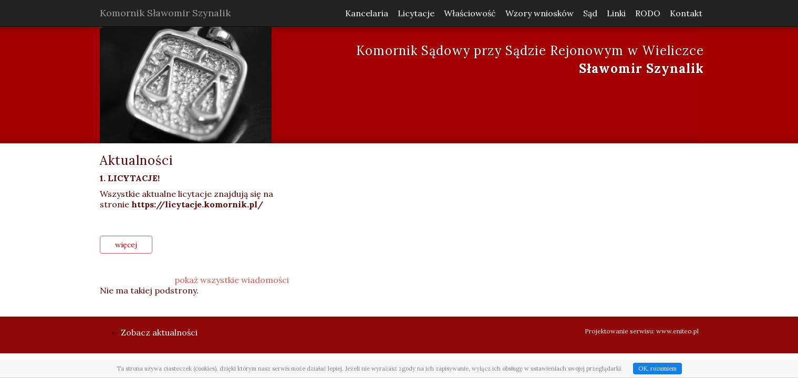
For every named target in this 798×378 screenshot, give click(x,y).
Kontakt (686, 13)
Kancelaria (366, 13)
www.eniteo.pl (677, 331)
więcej (126, 244)
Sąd (590, 13)
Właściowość (470, 13)
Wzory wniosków (539, 13)
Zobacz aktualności (159, 332)
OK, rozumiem (657, 368)
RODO (647, 13)
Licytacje (416, 13)
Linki (616, 13)
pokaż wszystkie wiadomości (231, 280)
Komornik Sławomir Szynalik (165, 13)
